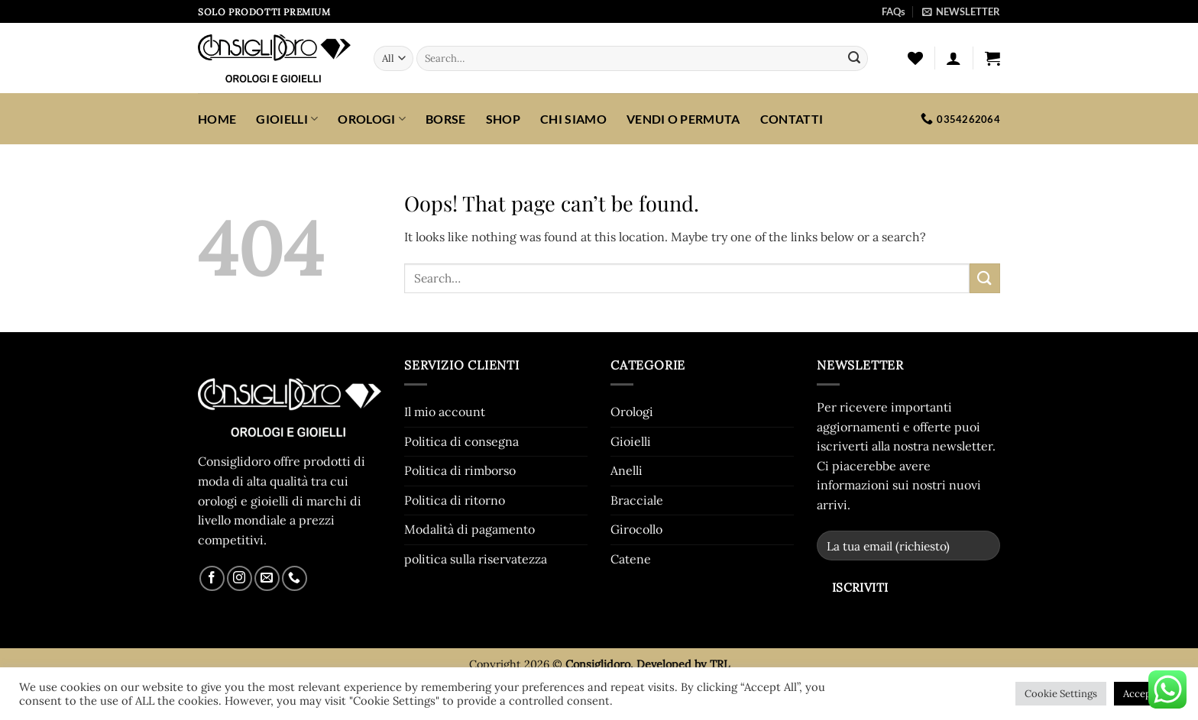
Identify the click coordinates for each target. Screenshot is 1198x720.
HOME (217, 118)
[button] (961, 11)
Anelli (626, 470)
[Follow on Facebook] (212, 578)
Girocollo (636, 529)
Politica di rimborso (460, 470)
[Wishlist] (915, 58)
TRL (720, 664)
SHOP (503, 118)
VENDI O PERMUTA (683, 118)
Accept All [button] (1146, 693)
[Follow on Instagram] (239, 578)
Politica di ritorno (454, 500)
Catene (630, 559)
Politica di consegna (461, 441)
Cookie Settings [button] (1061, 693)
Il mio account (444, 411)
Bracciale (636, 500)
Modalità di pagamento (469, 529)
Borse (446, 118)
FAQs (893, 11)
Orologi (372, 118)
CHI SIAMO (573, 118)
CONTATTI (792, 118)
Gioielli (287, 118)
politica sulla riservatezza (475, 559)
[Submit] (854, 59)
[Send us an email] (267, 578)
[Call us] (294, 578)
